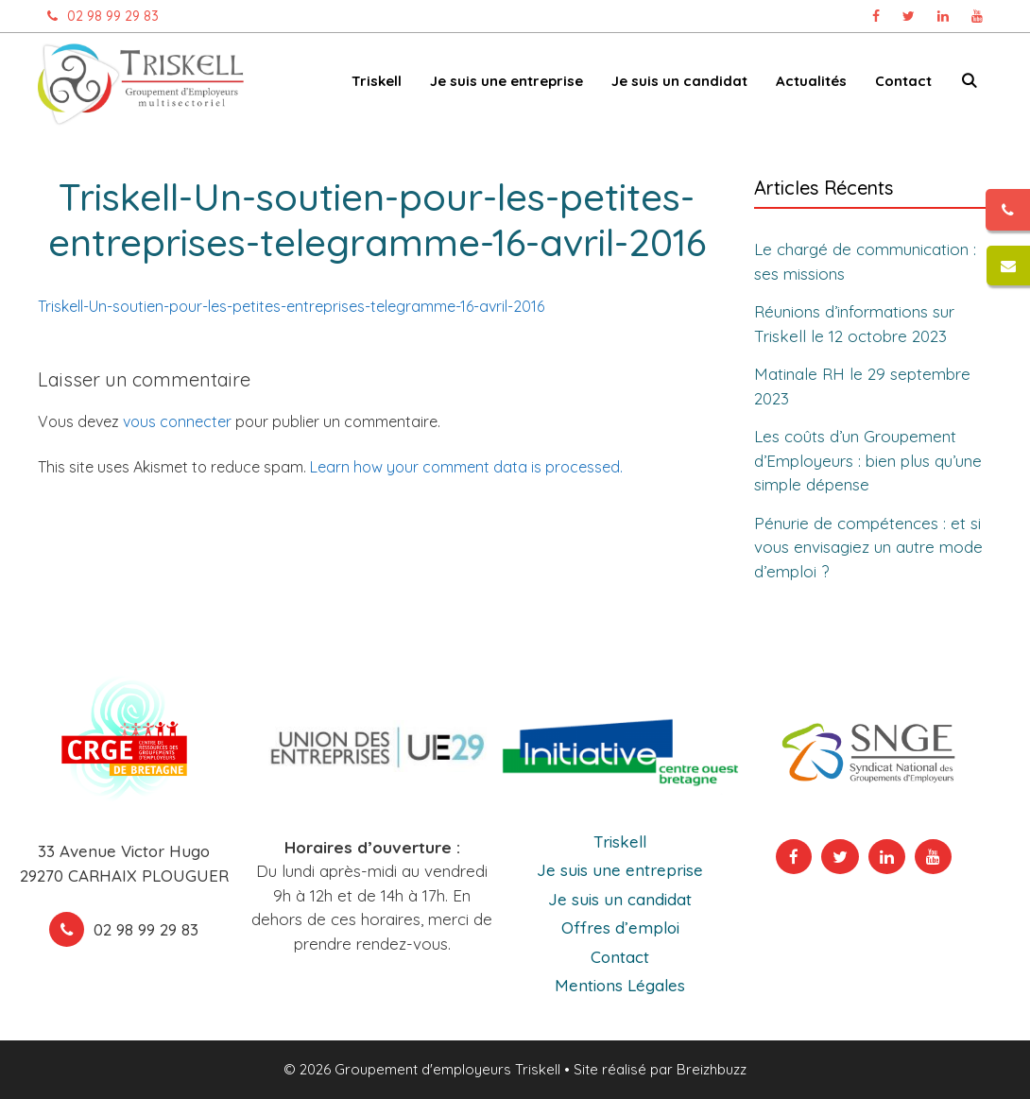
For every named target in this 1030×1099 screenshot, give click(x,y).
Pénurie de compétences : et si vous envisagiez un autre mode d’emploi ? (868, 546)
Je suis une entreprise (506, 81)
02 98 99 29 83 (98, 16)
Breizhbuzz (712, 1069)
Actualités (811, 81)
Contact (903, 81)
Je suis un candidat (679, 81)
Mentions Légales (620, 985)
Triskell (377, 81)
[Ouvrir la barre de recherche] (969, 85)
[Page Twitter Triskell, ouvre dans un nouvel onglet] (908, 16)
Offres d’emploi (620, 927)
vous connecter (177, 421)
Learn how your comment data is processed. (466, 466)
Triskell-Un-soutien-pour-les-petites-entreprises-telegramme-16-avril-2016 (291, 306)
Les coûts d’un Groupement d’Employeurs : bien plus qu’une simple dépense (868, 460)
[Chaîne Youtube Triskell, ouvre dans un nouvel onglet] (977, 16)
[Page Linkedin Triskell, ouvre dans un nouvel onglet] (943, 16)
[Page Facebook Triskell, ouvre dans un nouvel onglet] (876, 16)
